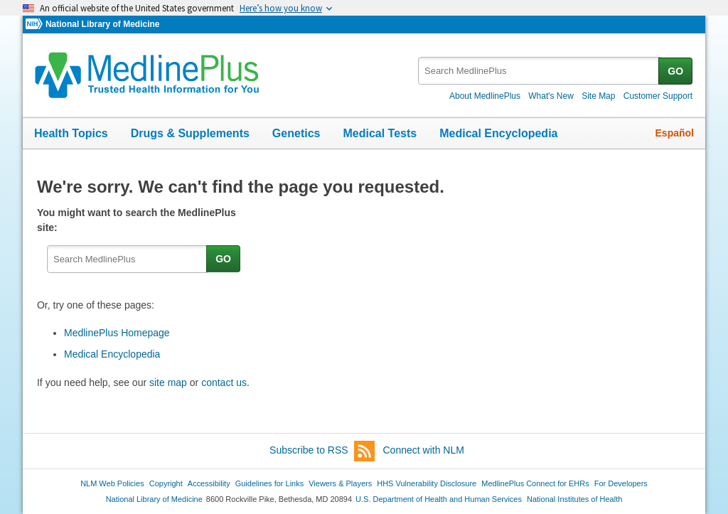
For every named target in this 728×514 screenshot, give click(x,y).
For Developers (621, 483)
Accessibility (209, 483)
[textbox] (539, 71)
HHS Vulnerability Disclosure (426, 483)
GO (675, 71)
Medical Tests (380, 133)
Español (674, 133)
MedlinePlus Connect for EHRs (535, 483)
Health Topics (71, 133)
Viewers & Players (340, 483)
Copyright (166, 483)
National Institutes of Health (574, 499)
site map (168, 382)
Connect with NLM (423, 450)
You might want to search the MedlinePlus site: (136, 220)
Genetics (296, 133)
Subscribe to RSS (322, 451)
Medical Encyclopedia (498, 133)
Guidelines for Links (269, 483)
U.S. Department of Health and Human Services (438, 499)
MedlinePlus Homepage (117, 332)
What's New (551, 96)
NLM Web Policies (112, 483)
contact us (224, 382)
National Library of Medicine (102, 24)
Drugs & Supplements (190, 133)
